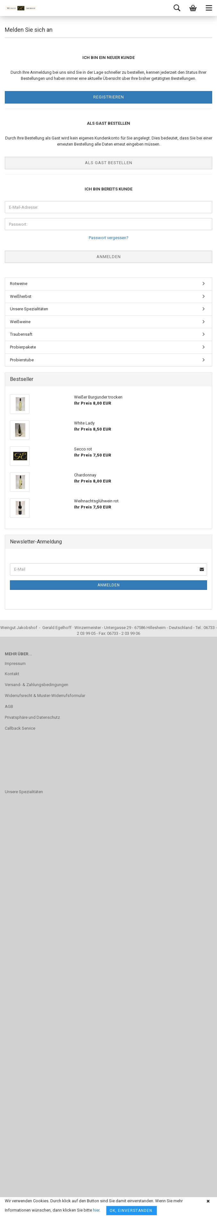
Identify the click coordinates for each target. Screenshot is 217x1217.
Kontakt (12, 673)
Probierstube (22, 359)
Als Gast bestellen (108, 162)
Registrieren (108, 97)
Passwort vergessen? (109, 237)
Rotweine (18, 283)
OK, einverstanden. (132, 1210)
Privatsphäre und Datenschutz (32, 717)
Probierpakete (23, 347)
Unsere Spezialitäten (29, 308)
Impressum (15, 663)
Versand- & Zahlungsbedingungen (36, 684)
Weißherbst (20, 296)
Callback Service (20, 728)
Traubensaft (21, 334)
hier (96, 1210)
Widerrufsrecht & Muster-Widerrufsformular (45, 695)
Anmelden (108, 585)
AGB (9, 706)
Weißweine (20, 321)
